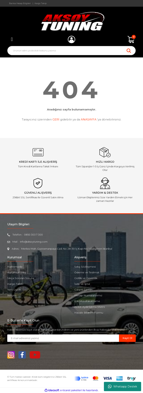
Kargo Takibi (15, 284)
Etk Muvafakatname (87, 301)
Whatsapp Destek (122, 386)
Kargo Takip (41, 3)
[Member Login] (71, 39)
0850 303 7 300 (33, 234)
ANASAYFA (88, 119)
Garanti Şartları (83, 289)
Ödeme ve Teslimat (86, 272)
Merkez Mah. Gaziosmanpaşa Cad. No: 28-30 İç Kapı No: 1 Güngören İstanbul (66, 248)
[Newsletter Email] (63, 338)
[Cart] (131, 39)
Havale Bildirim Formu (88, 312)
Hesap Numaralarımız (88, 295)
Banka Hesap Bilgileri (20, 3)
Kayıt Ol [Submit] (127, 337)
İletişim (11, 295)
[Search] (71, 50)
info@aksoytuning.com (33, 241)
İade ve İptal (82, 284)
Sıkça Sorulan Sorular (20, 278)
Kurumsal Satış (16, 272)
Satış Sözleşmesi (85, 266)
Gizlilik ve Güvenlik (85, 278)
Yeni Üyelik (14, 289)
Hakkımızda (14, 266)
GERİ (56, 119)
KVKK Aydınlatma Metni (89, 307)
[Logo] (71, 21)
